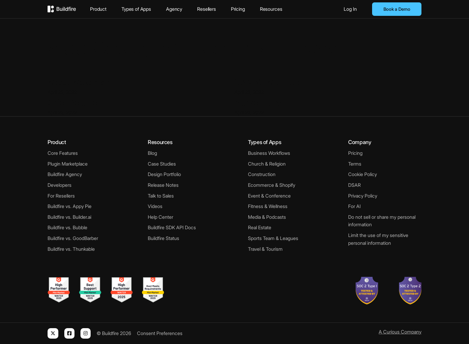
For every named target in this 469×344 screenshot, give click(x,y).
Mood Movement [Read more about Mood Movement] (81, 82)
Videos (155, 206)
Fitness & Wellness (267, 206)
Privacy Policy (362, 196)
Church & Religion (267, 164)
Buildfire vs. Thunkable (71, 249)
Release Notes (163, 185)
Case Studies (162, 164)
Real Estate (259, 227)
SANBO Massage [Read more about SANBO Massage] (268, 82)
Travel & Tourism (265, 249)
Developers (59, 185)
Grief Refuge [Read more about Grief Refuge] (72, 102)
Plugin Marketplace (68, 164)
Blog (152, 153)
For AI (354, 206)
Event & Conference (269, 196)
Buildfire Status (163, 238)
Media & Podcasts (267, 217)
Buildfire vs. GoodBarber (73, 238)
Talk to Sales (161, 196)
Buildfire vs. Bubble (67, 227)
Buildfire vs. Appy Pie (70, 206)
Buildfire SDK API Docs (172, 227)
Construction (261, 174)
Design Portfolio (164, 174)
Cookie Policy (362, 174)
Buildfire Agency (65, 174)
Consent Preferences (159, 333)
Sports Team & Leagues (273, 238)
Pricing (238, 9)
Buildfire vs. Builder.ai (69, 217)
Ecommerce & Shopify (271, 185)
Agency (174, 9)
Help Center (160, 217)
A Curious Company (400, 332)
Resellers (206, 9)
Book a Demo (396, 9)
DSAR (354, 185)
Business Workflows (269, 153)
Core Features (63, 153)
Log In (350, 9)
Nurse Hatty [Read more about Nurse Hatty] (257, 102)
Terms (354, 164)
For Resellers (61, 196)
